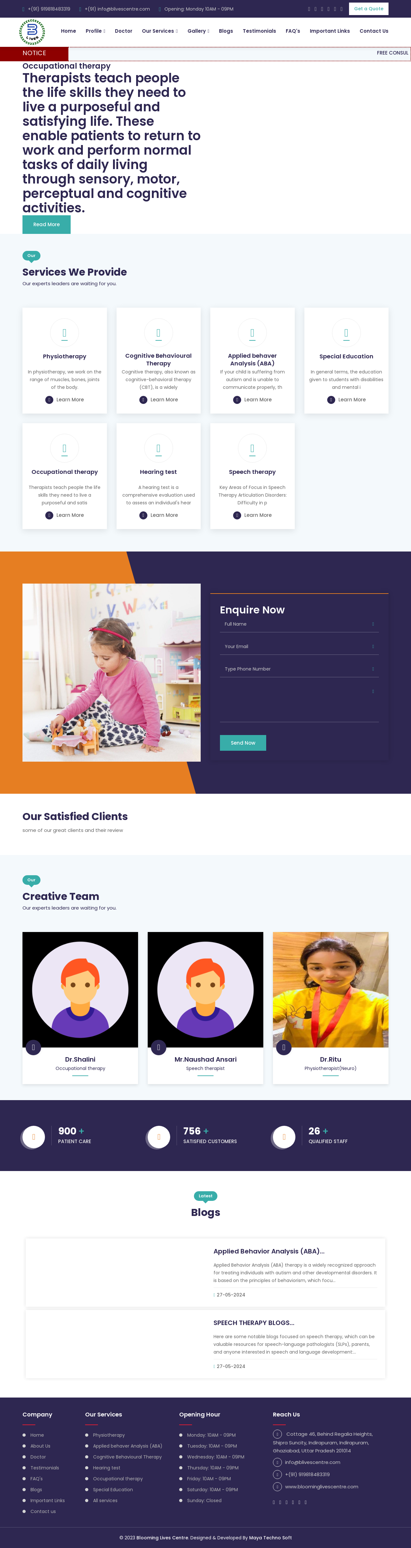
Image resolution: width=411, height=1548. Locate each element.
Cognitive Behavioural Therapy (158, 359)
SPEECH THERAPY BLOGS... (254, 1322)
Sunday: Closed (204, 1500)
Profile (93, 31)
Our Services (158, 31)
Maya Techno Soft (270, 1538)
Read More (46, 224)
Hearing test (158, 471)
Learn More (64, 400)
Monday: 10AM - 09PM (211, 1435)
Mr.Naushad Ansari (206, 1059)
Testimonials (259, 31)
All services (105, 1500)
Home (68, 31)
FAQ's (293, 31)
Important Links (330, 31)
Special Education (346, 356)
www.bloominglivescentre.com (321, 1486)
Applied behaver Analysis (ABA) (252, 359)
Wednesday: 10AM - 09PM (215, 1456)
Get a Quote (368, 8)
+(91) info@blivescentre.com (117, 9)
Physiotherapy (64, 356)
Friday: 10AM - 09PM (209, 1478)
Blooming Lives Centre (162, 1538)
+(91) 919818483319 (49, 9)
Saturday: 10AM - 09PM (212, 1489)
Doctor (123, 31)
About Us (40, 1445)
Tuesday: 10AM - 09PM (212, 1445)
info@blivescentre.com (312, 1461)
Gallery (197, 31)
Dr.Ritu (330, 1059)
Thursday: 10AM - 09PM (213, 1467)
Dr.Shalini (80, 1059)
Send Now (243, 742)
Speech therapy (252, 471)
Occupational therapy (64, 471)
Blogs (226, 31)
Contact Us (374, 31)
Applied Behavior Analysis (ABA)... (269, 1250)
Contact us (43, 1511)
